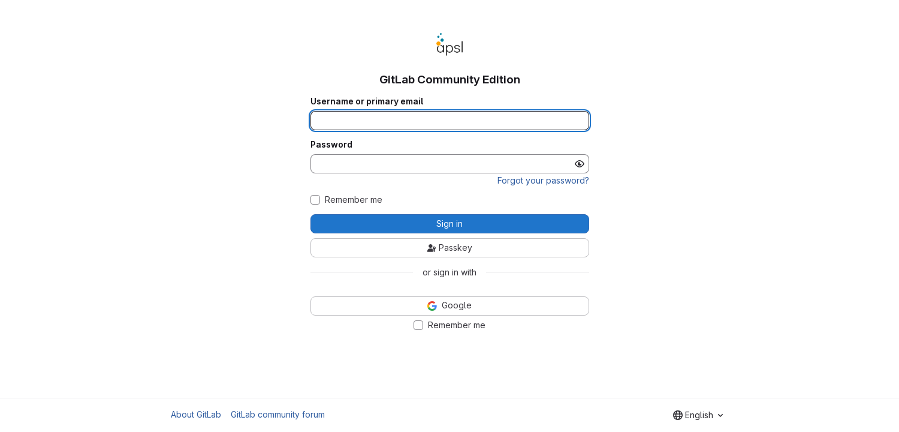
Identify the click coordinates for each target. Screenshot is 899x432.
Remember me (353, 200)
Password (331, 144)
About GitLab (196, 414)
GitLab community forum (278, 414)
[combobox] (698, 415)
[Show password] (579, 163)
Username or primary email (366, 101)
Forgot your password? (543, 180)
